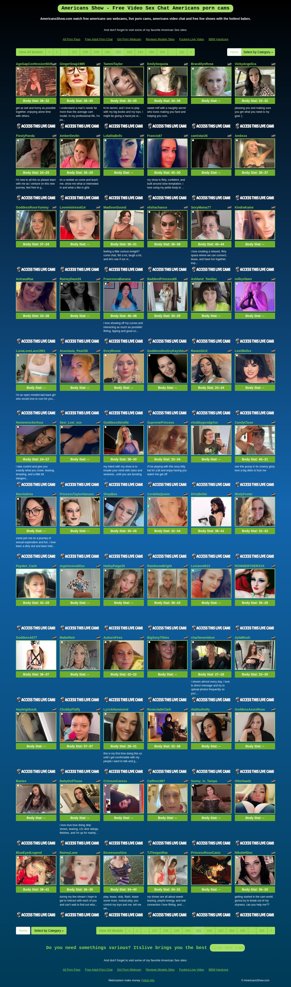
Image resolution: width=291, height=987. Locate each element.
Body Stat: (36, 101)
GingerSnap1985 (72, 64)
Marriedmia (24, 494)
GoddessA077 (26, 637)
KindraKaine (244, 207)
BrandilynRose (202, 64)
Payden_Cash (26, 566)
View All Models (31, 52)
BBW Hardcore (218, 39)
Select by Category (258, 52)
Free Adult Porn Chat (99, 39)
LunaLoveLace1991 (30, 351)
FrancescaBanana (117, 279)
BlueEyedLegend (29, 852)
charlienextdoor (203, 637)
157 (74, 52)
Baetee (21, 781)
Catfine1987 (156, 781)
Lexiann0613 (200, 566)
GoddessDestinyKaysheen (167, 351)
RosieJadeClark (159, 709)
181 (181, 52)
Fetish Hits (148, 980)
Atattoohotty (200, 709)
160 (107, 52)
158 (85, 52)
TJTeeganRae (157, 852)
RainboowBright (159, 566)
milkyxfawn (243, 279)
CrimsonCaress (115, 781)
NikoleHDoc (244, 852)
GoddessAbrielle (116, 422)
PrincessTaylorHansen (77, 494)
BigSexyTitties (158, 637)
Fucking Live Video (191, 39)
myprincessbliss (72, 566)
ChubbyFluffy (70, 709)
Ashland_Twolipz (204, 279)
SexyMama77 (201, 207)
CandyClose (244, 422)
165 (162, 52)
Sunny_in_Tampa (204, 781)
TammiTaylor (113, 64)
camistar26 (199, 136)
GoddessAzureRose (250, 709)
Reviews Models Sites (160, 39)
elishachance (157, 207)
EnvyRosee (111, 351)
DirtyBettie (199, 494)
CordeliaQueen (158, 494)
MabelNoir (67, 637)
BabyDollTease (71, 781)
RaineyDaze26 (70, 279)
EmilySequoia (157, 64)
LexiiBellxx (243, 351)
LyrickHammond (115, 709)
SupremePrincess (160, 422)
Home (234, 52)
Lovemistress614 (73, 207)
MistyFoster (244, 494)
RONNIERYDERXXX (250, 566)
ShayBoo (110, 494)
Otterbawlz (243, 781)
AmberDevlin (69, 136)
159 (96, 52)
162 (129, 52)
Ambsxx (241, 136)
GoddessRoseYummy (32, 207)
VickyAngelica (245, 64)
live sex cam (227, 947)
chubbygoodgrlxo (204, 422)
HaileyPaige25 (114, 566)
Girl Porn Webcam (129, 39)
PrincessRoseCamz (206, 852)
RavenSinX (199, 351)
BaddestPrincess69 (162, 279)
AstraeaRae (24, 279)
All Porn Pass (71, 39)
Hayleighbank (26, 709)
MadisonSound (114, 207)
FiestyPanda (25, 136)
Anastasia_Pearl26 (74, 351)
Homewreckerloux (29, 422)
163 (140, 52)
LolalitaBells (112, 136)
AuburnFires (112, 637)
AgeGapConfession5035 (34, 64)
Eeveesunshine (115, 852)
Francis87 (154, 136)
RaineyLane (69, 852)
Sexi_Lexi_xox (71, 422)
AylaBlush (242, 637)
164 (151, 52)
